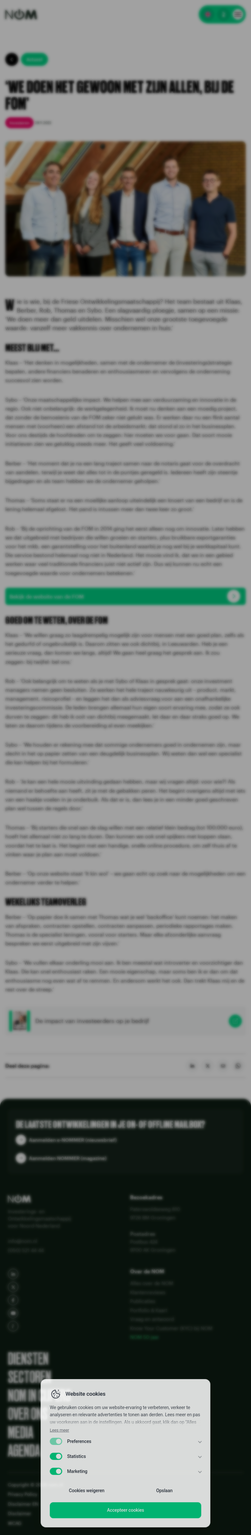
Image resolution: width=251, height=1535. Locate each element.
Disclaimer (19, 1513)
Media (20, 1432)
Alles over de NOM (151, 1283)
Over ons (28, 1414)
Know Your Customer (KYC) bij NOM (171, 1328)
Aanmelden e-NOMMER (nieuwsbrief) (73, 1140)
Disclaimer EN (23, 1504)
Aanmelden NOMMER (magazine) (68, 1158)
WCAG (15, 1523)
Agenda (24, 1451)
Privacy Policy (22, 1494)
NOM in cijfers (39, 1396)
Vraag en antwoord (152, 1319)
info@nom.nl (22, 1241)
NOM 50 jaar (144, 1337)
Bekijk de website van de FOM (46, 596)
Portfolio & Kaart (148, 1310)
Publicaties (142, 1301)
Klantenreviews (147, 1292)
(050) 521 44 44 (26, 1250)
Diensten (28, 1359)
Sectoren (29, 1377)
